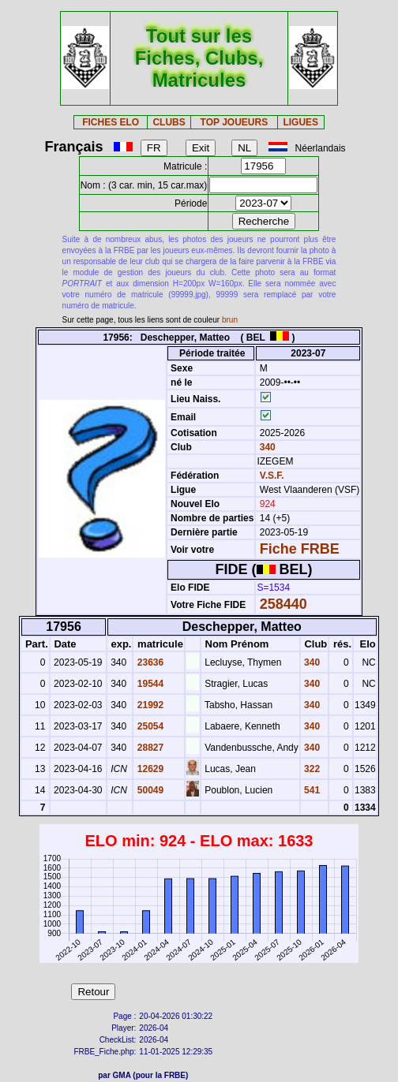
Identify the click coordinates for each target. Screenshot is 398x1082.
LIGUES (300, 122)
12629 (148, 768)
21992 (148, 705)
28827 (148, 747)
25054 (148, 726)
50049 (148, 790)
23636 (148, 662)
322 (311, 768)
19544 (148, 683)
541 (311, 790)
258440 (283, 604)
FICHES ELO (110, 122)
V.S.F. (272, 475)
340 (266, 447)
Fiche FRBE (300, 549)
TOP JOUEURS (234, 122)
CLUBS (168, 122)
